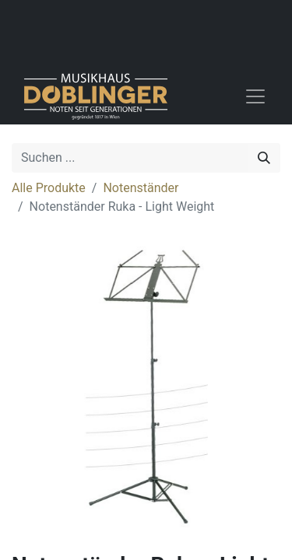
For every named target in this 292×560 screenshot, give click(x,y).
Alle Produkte (49, 187)
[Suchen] (264, 158)
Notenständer (140, 187)
